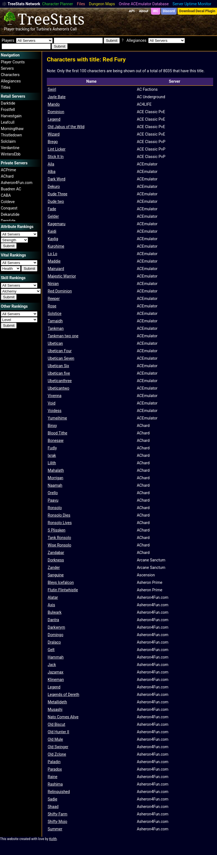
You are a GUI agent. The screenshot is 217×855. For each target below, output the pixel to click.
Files (81, 4)
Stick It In (56, 156)
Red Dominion (60, 291)
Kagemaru (56, 224)
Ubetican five (59, 373)
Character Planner (57, 4)
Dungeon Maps (102, 4)
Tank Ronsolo (59, 537)
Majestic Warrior (62, 276)
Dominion (56, 112)
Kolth (53, 839)
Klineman (56, 679)
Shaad (53, 806)
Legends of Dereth (63, 694)
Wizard (54, 134)
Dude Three (57, 194)
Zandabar (56, 552)
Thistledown (11, 135)
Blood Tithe (57, 433)
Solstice (55, 313)
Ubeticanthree (60, 381)
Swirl (52, 89)
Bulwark (55, 612)
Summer (55, 829)
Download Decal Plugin (197, 11)
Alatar (53, 597)
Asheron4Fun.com (16, 182)
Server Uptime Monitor (192, 4)
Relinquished (59, 791)
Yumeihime (57, 418)
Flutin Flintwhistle (63, 590)
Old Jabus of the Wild (66, 127)
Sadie (52, 799)
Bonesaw (55, 440)
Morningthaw (12, 128)
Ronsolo (55, 508)
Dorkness (56, 560)
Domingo (55, 635)
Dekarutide (10, 214)
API (131, 11)
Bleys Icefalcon (61, 582)
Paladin (54, 762)
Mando (54, 104)
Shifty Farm (57, 814)
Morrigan (55, 478)
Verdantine (10, 148)
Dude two (56, 201)
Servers (7, 68)
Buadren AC (11, 189)
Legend (54, 119)
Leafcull (7, 122)
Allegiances (11, 81)
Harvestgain (11, 116)
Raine (52, 776)
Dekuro (54, 186)
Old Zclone (57, 754)
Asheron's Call (64, 29)
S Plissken (56, 530)
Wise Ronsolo (59, 545)
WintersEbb (11, 154)
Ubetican (55, 343)
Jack (52, 664)
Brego (53, 141)
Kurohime (56, 246)
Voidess (55, 410)
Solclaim (8, 141)
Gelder (53, 216)
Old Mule (55, 739)
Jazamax (55, 672)
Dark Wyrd (56, 179)
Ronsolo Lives (60, 522)
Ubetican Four (60, 351)
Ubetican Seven (61, 358)
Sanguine (56, 575)
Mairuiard (56, 268)
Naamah (55, 485)
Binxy (52, 425)
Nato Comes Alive (63, 717)
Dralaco (54, 642)
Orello (53, 493)
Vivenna (55, 395)
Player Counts (13, 62)
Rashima (55, 784)
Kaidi (52, 231)
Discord (169, 11)
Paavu (53, 500)
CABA (6, 195)
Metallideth (57, 702)
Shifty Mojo (57, 821)
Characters (10, 74)
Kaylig (53, 239)
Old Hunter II (58, 732)
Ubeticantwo (58, 388)
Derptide (8, 221)
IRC (155, 11)
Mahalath (56, 470)
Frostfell (8, 109)
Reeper (54, 298)
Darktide (8, 103)
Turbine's (44, 29)
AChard (7, 176)
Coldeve (8, 202)
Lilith (52, 463)
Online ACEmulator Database (144, 4)
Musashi (55, 709)
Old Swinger (58, 747)
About (143, 11)
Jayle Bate (57, 97)
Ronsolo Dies (59, 515)
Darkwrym (56, 627)
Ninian (53, 283)
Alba (51, 171)
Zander (54, 567)
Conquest (9, 208)
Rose (52, 306)
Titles (5, 87)
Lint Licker (56, 149)
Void (51, 403)
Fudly (52, 448)
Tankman (56, 328)
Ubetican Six (58, 366)
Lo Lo (52, 254)
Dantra (53, 620)
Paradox (55, 769)
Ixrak (52, 455)
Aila (51, 164)
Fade (52, 209)
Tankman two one (63, 336)
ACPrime (8, 170)
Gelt (51, 649)
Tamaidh (55, 321)
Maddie (54, 261)
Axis (51, 605)
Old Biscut (56, 724)
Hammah (55, 657)
